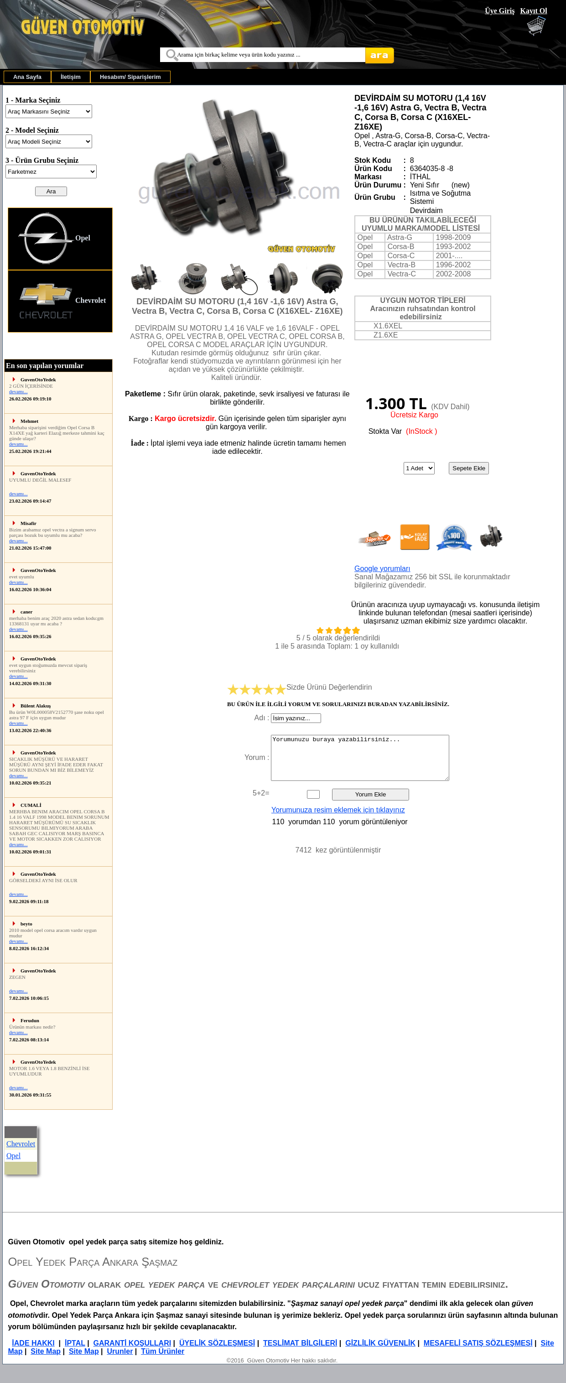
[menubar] (87, 77)
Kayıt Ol (533, 11)
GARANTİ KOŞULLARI (132, 1343)
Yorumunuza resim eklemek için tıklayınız (338, 810)
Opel (53, 239)
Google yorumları (382, 568)
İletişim (71, 76)
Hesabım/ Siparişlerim (130, 76)
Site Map (46, 1351)
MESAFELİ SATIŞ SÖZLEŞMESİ (478, 1343)
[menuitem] (27, 77)
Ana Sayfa (27, 76)
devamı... (18, 391)
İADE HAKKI (33, 1343)
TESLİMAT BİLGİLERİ (300, 1343)
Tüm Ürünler (162, 1351)
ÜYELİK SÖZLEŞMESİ (217, 1343)
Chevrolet (61, 301)
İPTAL (75, 1343)
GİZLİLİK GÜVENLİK (380, 1343)
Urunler (120, 1351)
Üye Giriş (499, 11)
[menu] (60, 270)
